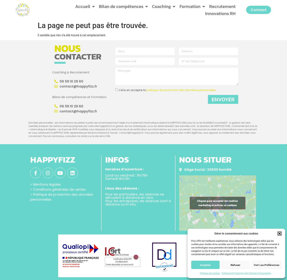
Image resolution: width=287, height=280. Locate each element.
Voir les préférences (266, 265)
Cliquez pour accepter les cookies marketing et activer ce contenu (217, 203)
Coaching (163, 6)
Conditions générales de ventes (59, 189)
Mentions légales (47, 184)
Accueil (85, 6)
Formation (192, 6)
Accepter (205, 265)
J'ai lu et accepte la (167, 90)
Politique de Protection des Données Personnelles (246, 273)
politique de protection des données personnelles (181, 90)
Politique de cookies (210, 273)
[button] (279, 233)
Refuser (235, 265)
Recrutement (222, 6)
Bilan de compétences (123, 6)
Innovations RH (220, 13)
